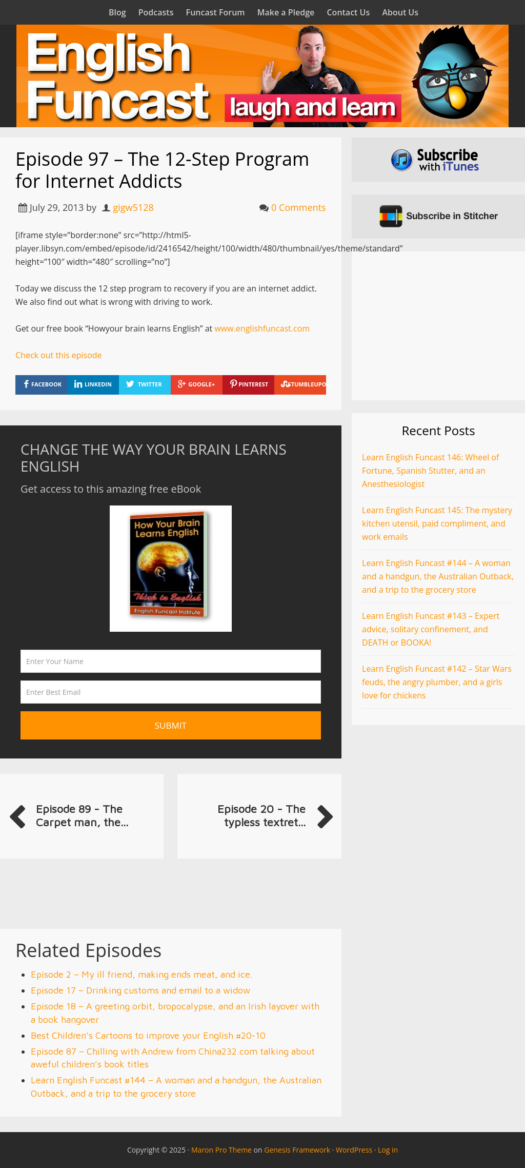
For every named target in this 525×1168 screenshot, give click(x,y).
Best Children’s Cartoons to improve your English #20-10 (148, 1035)
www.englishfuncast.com (262, 328)
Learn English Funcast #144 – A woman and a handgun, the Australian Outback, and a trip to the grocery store (438, 576)
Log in (388, 1150)
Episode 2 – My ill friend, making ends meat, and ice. (142, 974)
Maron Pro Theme (221, 1150)
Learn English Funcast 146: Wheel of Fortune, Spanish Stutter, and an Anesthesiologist (430, 471)
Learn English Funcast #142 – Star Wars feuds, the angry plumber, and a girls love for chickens (437, 682)
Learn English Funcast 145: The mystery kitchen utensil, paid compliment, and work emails (437, 523)
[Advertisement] (438, 326)
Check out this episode (58, 355)
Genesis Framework (297, 1150)
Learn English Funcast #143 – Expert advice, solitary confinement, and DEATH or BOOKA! (430, 629)
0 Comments (298, 207)
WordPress (354, 1150)
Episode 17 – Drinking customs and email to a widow (140, 990)
